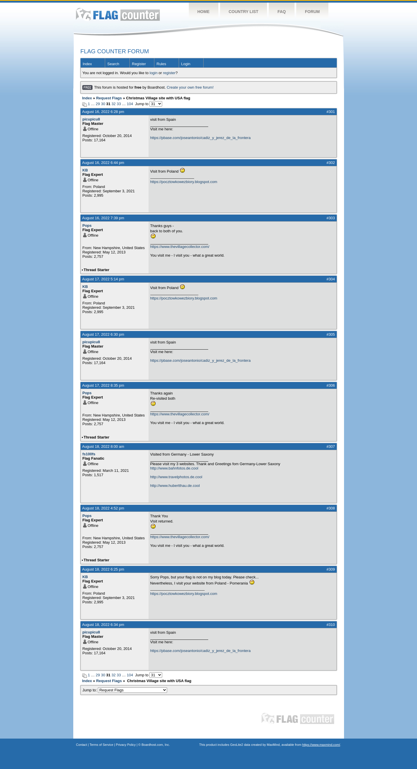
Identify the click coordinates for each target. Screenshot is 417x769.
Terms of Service (101, 744)
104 (130, 104)
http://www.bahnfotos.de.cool (174, 468)
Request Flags (109, 98)
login (154, 73)
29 (98, 104)
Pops (87, 225)
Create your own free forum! (190, 87)
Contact (81, 744)
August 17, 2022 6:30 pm (103, 334)
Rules (161, 64)
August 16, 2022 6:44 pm (103, 162)
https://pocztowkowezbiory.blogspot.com (183, 182)
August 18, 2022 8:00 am (103, 446)
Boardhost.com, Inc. (156, 744)
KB (85, 170)
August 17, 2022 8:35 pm (103, 385)
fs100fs (89, 454)
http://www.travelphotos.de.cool (176, 477)
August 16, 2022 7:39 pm (103, 218)
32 (113, 104)
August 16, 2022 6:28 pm (103, 111)
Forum (312, 11)
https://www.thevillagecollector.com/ (179, 246)
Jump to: (125, 690)
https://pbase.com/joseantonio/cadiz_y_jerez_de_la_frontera (200, 138)
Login (186, 64)
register (169, 73)
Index (87, 64)
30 (103, 104)
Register (139, 64)
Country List (244, 11)
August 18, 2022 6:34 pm (103, 624)
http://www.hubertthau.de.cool (175, 485)
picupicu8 (91, 119)
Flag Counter (118, 14)
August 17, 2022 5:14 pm (103, 279)
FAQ (281, 11)
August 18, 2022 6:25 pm (103, 569)
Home (203, 11)
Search (113, 64)
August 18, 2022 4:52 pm (103, 508)
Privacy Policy (126, 744)
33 (119, 104)
